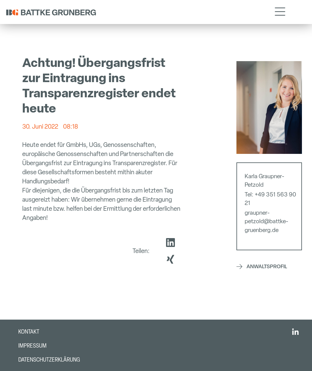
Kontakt (28, 331)
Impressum (32, 345)
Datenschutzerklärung (49, 359)
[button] (280, 12)
